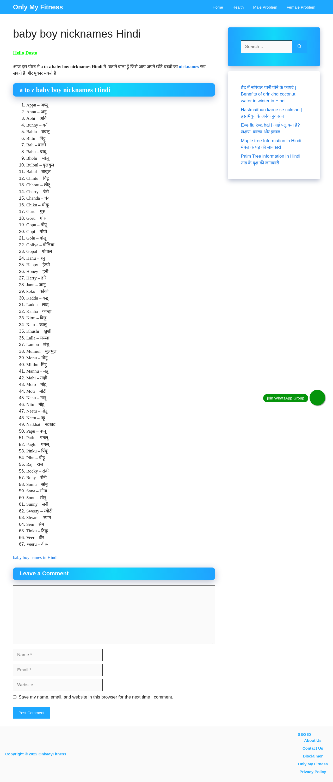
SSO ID (304, 734)
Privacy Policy (313, 771)
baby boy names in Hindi (35, 557)
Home (218, 7)
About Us (313, 740)
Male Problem (265, 7)
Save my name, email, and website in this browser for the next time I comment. (96, 697)
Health (238, 7)
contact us (313, 748)
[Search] (299, 46)
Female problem (301, 7)
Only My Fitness (38, 7)
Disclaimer (313, 756)
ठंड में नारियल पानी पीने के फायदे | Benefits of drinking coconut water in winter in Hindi (268, 94)
